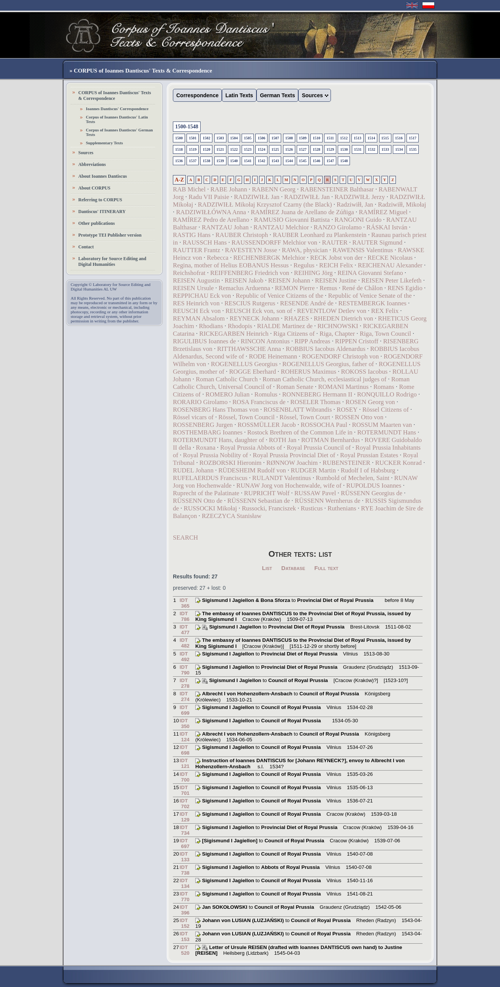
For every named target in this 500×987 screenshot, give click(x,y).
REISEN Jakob (244, 280)
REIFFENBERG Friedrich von (249, 272)
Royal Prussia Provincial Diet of (294, 455)
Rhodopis (240, 326)
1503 (220, 138)
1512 (344, 138)
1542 (261, 161)
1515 (385, 138)
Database (293, 568)
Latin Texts (239, 95)
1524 (261, 149)
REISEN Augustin (196, 280)
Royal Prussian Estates (369, 455)
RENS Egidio (405, 288)
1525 (275, 149)
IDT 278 (185, 683)
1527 (303, 149)
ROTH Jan (282, 440)
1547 (330, 161)
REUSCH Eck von (197, 310)
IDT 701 (185, 790)
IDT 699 (185, 710)
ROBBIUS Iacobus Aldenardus (326, 348)
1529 (330, 149)
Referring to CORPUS (100, 199)
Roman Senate (294, 386)
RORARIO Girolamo (200, 402)
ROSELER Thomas (315, 402)
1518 (179, 149)
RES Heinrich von (196, 303)
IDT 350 (185, 723)
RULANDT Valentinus (281, 478)
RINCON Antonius (265, 341)
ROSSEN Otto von (359, 417)
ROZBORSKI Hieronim (230, 462)
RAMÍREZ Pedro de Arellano (211, 219)
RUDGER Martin (313, 470)
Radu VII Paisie (208, 197)
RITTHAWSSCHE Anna (249, 348)
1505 (248, 138)
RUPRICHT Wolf (267, 493)
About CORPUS (94, 188)
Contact (86, 247)
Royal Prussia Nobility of (215, 455)
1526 (289, 149)
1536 (179, 161)
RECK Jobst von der (336, 257)
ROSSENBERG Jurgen (203, 424)
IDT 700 (185, 777)
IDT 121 (185, 763)
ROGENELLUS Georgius (244, 364)
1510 (316, 138)
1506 (261, 138)
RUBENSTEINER (346, 462)
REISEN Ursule (193, 288)
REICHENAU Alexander (390, 265)
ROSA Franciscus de (259, 402)
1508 (289, 138)
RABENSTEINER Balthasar (336, 189)
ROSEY (347, 409)
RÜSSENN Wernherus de (328, 500)
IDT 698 (185, 750)
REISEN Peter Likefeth (391, 280)
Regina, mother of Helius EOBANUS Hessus (231, 265)
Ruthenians (342, 508)
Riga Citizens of (294, 333)
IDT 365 (185, 603)
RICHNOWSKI (337, 326)
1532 (371, 149)
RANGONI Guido (358, 219)
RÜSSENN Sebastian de (258, 500)
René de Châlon (362, 288)
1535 (412, 149)
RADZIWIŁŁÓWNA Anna (211, 212)
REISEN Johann (289, 280)
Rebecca (217, 257)
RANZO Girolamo (338, 227)
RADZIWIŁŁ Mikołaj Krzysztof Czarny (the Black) (265, 204)
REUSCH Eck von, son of (259, 310)
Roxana (205, 447)
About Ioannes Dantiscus (102, 176)
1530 (344, 149)
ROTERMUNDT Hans (386, 432)
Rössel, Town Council (246, 417)
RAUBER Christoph (241, 234)
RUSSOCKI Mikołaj (210, 508)
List (267, 568)
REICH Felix (336, 265)
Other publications (96, 223)
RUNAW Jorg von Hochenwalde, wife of (289, 485)
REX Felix (385, 310)
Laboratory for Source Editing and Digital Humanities (112, 261)
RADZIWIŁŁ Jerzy (359, 197)
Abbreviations (92, 164)
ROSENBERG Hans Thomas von (216, 409)
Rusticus (312, 508)
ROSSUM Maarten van (382, 424)
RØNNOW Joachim (292, 462)
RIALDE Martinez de (284, 326)
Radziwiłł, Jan (355, 204)
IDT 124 (185, 736)
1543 (275, 161)
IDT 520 (185, 950)
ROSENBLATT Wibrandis (297, 409)
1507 (275, 138)
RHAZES (296, 318)
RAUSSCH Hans (205, 242)
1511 (330, 138)
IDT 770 (185, 896)
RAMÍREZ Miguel (383, 212)
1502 (206, 138)
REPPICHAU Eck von (202, 295)
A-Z (179, 180)
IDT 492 (185, 656)
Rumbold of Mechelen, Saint (352, 478)
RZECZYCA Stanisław (231, 516)
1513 (357, 138)
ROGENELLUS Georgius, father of (328, 364)
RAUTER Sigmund (377, 242)
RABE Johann (228, 189)
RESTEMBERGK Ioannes (372, 303)
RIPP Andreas (312, 341)
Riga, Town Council (385, 333)
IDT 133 (185, 856)
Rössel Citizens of (385, 409)
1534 (399, 149)
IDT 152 (185, 923)
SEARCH (185, 537)
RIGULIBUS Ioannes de (205, 341)
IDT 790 (185, 670)
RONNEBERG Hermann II (317, 394)
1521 (220, 149)
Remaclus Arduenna (244, 288)
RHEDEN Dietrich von (343, 318)
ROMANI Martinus (343, 386)
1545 (303, 161)
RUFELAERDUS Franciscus (210, 478)
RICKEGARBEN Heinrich (233, 333)
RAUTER (335, 242)
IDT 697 (185, 843)
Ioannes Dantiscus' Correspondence (117, 108)
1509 (303, 138)
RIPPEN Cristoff (356, 341)
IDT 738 (185, 870)
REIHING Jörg (313, 272)
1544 (289, 161)
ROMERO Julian (228, 394)
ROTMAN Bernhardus (330, 440)
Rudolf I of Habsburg (368, 470)
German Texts (277, 95)
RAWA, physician (305, 250)
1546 (316, 161)
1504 (234, 138)
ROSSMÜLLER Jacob (266, 424)
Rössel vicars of (193, 417)
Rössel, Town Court (305, 417)
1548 (344, 161)
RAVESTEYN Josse (251, 250)
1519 (192, 149)
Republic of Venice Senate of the (369, 295)
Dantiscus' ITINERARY (102, 211)
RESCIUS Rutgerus (250, 303)
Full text (326, 568)
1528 (316, 149)
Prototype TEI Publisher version (109, 235)
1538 (206, 161)
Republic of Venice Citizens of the (279, 295)
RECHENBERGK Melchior (269, 257)
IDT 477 (185, 629)
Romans (383, 386)
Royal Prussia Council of (319, 447)
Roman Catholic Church (227, 379)
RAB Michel (189, 189)
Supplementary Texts (104, 143)
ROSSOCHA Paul (324, 424)
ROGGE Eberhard (252, 371)
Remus (328, 288)
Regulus (303, 265)
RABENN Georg (274, 189)
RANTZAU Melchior (281, 227)
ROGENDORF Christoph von (340, 356)
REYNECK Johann (254, 318)
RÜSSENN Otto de (198, 500)
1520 (206, 149)
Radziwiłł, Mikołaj (402, 204)
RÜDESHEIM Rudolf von (252, 470)
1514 (371, 138)
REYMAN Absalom (199, 318)
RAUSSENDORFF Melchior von (274, 242)
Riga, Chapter (337, 333)
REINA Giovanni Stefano (370, 272)
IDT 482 (185, 643)
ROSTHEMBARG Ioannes (207, 432)
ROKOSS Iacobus (364, 371)
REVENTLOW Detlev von (331, 310)
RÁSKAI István (386, 227)
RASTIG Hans (191, 234)
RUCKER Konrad (398, 462)
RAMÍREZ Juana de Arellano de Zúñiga (302, 212)
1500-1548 (186, 126)
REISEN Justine (336, 280)
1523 (248, 149)
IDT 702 (185, 803)
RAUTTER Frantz (196, 250)
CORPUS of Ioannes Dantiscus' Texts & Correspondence (114, 95)
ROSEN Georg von (370, 402)
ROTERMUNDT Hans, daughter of (218, 440)
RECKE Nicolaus (390, 257)
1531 (358, 149)
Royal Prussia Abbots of (251, 447)
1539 (220, 161)
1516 (399, 138)
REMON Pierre (295, 288)
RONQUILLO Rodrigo (387, 394)
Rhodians (211, 326)
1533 (385, 149)
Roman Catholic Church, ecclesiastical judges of (324, 379)
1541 (248, 161)
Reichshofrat (189, 272)
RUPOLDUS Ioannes (373, 485)
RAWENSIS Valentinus (362, 250)
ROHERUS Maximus (308, 371)
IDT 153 (185, 936)
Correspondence (197, 95)
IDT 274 (185, 696)
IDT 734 (185, 830)
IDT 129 (185, 817)
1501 (192, 138)
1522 (234, 149)
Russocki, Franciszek (269, 508)
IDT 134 (185, 883)
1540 (234, 161)
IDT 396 (185, 910)
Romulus (265, 394)
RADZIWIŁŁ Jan (257, 197)
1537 (192, 161)
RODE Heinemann (273, 356)
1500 (179, 138)
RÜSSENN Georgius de (371, 493)
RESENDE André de (307, 303)
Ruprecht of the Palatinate (206, 493)
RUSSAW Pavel (315, 493)
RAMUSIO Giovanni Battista (292, 219)
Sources (85, 152)
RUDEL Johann (193, 470)
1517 (412, 138)
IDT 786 (185, 616)
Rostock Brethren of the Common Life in (300, 432)
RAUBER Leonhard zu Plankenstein (320, 234)
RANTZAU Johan (225, 227)
